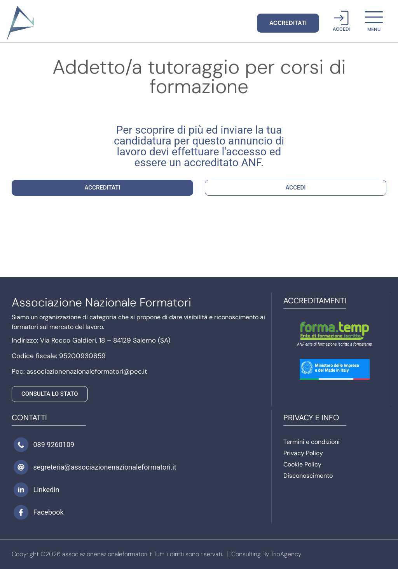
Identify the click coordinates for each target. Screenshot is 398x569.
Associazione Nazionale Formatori (101, 302)
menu (374, 29)
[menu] (374, 17)
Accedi (341, 29)
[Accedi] (341, 18)
